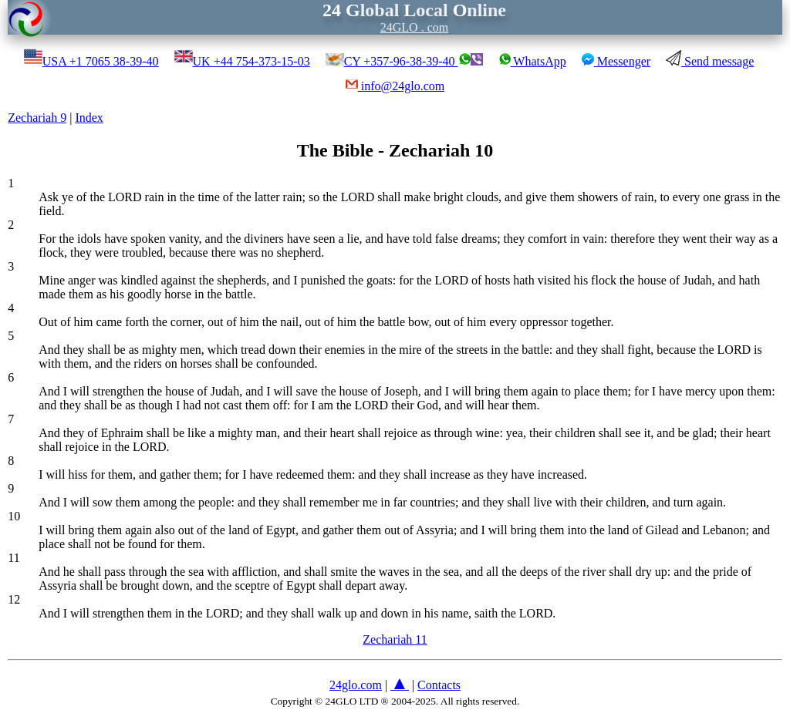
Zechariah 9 (37, 117)
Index (89, 117)
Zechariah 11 (395, 639)
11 (13, 557)
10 (14, 516)
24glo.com (355, 684)
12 (14, 599)
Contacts (439, 684)
